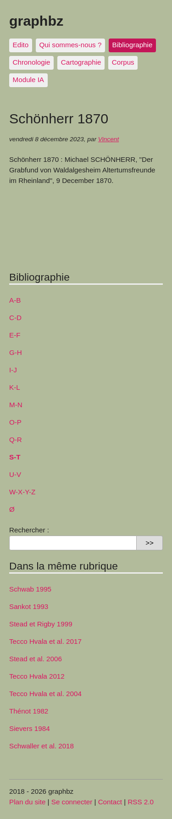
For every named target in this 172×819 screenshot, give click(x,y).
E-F (14, 335)
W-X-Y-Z (22, 492)
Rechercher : (29, 530)
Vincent (108, 139)
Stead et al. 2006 (35, 659)
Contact (110, 802)
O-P (15, 422)
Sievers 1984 (29, 728)
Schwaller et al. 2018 (41, 746)
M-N (15, 405)
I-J (13, 370)
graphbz (36, 20)
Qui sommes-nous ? (70, 45)
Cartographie (81, 62)
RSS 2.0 (141, 802)
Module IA (28, 79)
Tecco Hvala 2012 (37, 676)
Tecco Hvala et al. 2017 (45, 641)
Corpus (123, 62)
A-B (15, 300)
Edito (21, 45)
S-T (14, 457)
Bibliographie (132, 45)
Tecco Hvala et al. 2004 (45, 693)
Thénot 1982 (28, 711)
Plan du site (27, 802)
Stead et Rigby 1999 (40, 624)
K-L (14, 387)
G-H (15, 352)
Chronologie (31, 62)
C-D (15, 317)
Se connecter (72, 802)
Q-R (15, 439)
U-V (15, 474)
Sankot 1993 (28, 606)
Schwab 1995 (30, 589)
